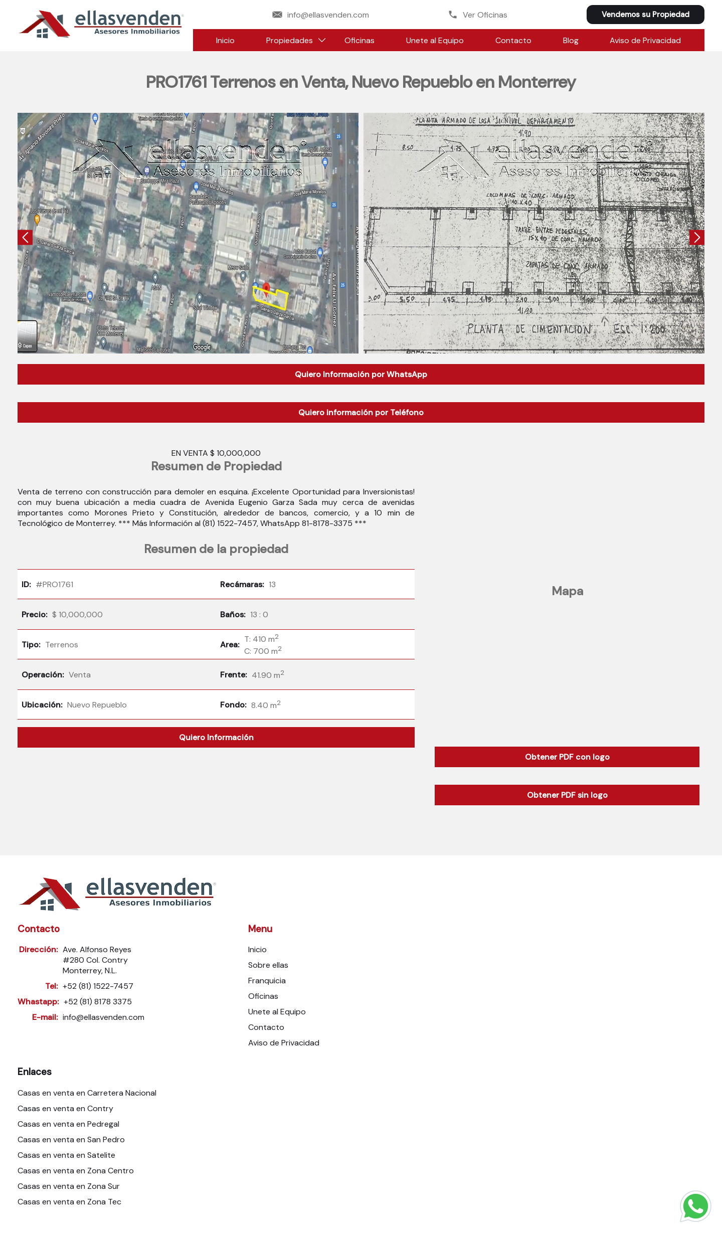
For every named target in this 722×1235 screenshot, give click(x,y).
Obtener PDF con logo (567, 757)
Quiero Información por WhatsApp (361, 374)
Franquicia (267, 980)
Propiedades (289, 40)
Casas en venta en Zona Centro (76, 1170)
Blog (571, 40)
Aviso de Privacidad (645, 40)
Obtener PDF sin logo (567, 795)
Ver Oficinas (477, 15)
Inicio (225, 40)
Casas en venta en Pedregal (68, 1124)
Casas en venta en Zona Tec (69, 1201)
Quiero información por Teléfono (361, 412)
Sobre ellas (268, 965)
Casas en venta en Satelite (66, 1155)
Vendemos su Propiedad (645, 15)
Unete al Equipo (435, 40)
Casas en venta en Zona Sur (69, 1186)
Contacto (513, 40)
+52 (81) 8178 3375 (98, 1001)
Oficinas (359, 40)
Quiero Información (216, 737)
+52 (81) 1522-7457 (98, 986)
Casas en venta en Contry (65, 1108)
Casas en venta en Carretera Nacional (87, 1093)
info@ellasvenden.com (320, 15)
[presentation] (25, 238)
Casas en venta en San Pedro (71, 1139)
